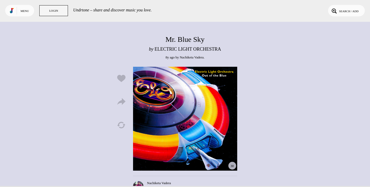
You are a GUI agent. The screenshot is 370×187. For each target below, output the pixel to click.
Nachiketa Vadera (192, 57)
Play (185, 118)
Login (53, 10)
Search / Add (345, 11)
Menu (25, 10)
